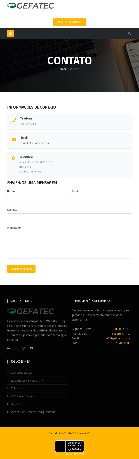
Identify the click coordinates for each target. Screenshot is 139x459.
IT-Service (16, 388)
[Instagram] (23, 348)
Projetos (15, 404)
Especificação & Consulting (27, 380)
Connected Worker (21, 372)
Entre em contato (69, 22)
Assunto (12, 209)
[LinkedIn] (8, 348)
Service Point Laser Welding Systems (32, 412)
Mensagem (14, 228)
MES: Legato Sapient (22, 396)
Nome (11, 191)
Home (63, 69)
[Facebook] (16, 348)
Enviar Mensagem (21, 268)
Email (75, 191)
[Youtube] (32, 348)
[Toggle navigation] (10, 33)
